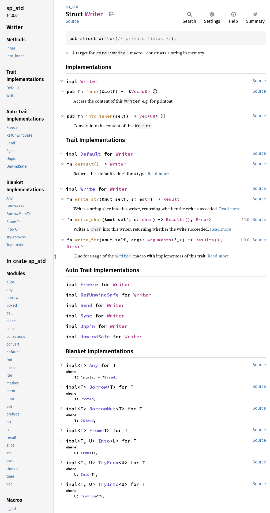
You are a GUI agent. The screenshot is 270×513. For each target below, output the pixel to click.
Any (93, 365)
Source (72, 21)
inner (92, 91)
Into (104, 441)
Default (90, 154)
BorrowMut (102, 409)
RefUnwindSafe (99, 295)
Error (202, 219)
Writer (89, 81)
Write (87, 189)
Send (86, 305)
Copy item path (111, 13)
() (187, 219)
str (146, 199)
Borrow (98, 387)
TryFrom (108, 462)
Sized (109, 377)
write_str (87, 199)
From (95, 430)
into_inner (99, 116)
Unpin (87, 326)
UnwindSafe (95, 337)
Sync (86, 316)
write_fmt (87, 239)
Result (171, 199)
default (84, 164)
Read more (158, 174)
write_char (88, 219)
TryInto (108, 484)
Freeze (89, 284)
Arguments (159, 239)
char (147, 219)
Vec (135, 91)
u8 (144, 91)
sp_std (72, 6)
